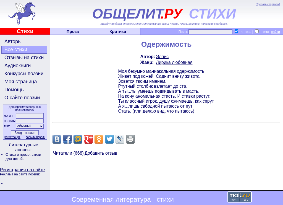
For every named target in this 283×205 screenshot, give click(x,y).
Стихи (25, 31)
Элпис (162, 56)
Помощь (14, 89)
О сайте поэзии (22, 97)
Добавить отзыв (101, 153)
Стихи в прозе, (19, 154)
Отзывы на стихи (24, 57)
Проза (73, 31)
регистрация (12, 137)
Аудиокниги (17, 65)
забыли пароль (35, 137)
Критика (117, 31)
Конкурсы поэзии (23, 73)
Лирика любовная (174, 62)
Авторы (13, 41)
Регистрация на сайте (22, 169)
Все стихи (15, 49)
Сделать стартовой (268, 4)
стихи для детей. (23, 156)
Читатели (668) (68, 153)
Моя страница (20, 81)
